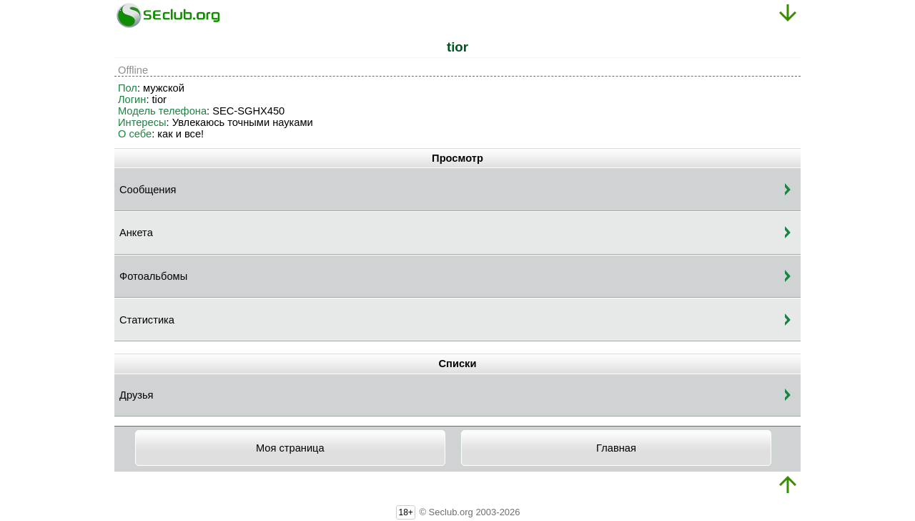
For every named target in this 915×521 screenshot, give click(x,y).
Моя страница (290, 448)
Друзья (136, 395)
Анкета (136, 232)
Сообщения (148, 189)
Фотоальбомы (153, 276)
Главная (616, 448)
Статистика (146, 320)
